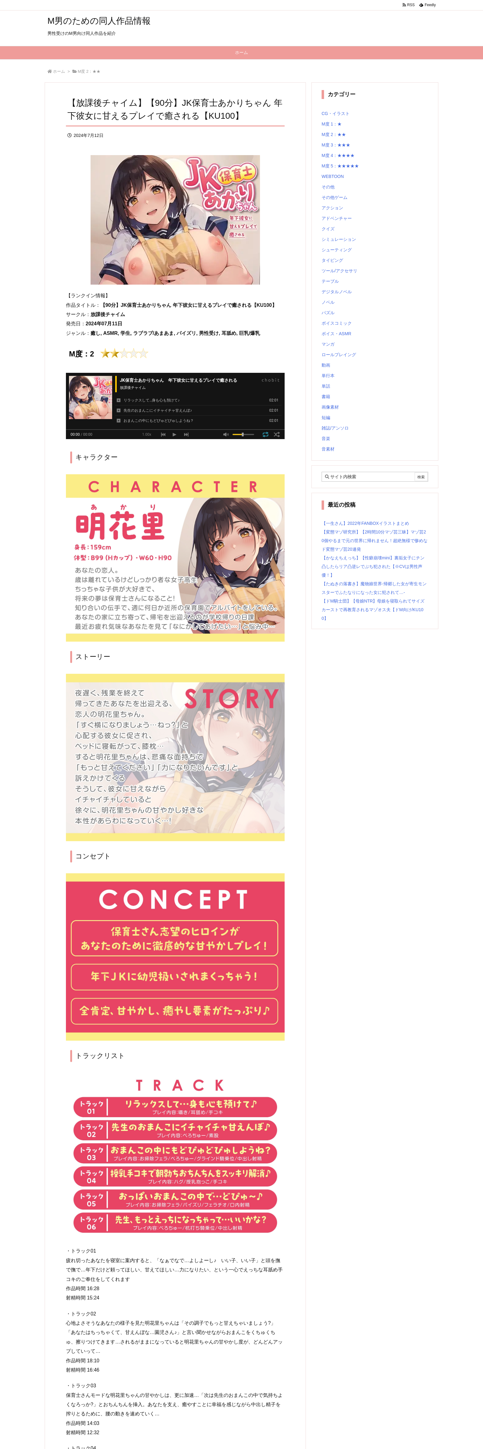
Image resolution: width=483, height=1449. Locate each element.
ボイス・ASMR (336, 333)
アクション (332, 207)
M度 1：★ (332, 123)
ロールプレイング (339, 354)
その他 (328, 186)
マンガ (328, 344)
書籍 (326, 396)
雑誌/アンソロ (335, 428)
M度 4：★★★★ (338, 155)
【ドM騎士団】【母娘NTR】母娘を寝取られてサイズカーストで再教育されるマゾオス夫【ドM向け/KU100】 (373, 610)
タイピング (332, 260)
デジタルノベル (337, 291)
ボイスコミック (337, 323)
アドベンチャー (337, 218)
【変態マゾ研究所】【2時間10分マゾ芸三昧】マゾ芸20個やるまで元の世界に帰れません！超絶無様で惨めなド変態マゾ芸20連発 (375, 540)
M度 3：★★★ (336, 144)
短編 (326, 417)
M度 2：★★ (89, 71)
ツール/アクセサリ (339, 270)
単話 (326, 386)
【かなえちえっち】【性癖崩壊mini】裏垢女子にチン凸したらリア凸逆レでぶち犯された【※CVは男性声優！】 (373, 566)
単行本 (328, 375)
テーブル (330, 281)
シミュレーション (339, 239)
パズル (328, 312)
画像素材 (330, 407)
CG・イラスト (336, 113)
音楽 (326, 438)
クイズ (328, 228)
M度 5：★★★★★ (340, 165)
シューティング (337, 249)
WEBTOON (333, 176)
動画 (326, 365)
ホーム (59, 71)
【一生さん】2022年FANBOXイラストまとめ (365, 523)
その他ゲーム (334, 197)
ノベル (328, 302)
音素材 (328, 449)
